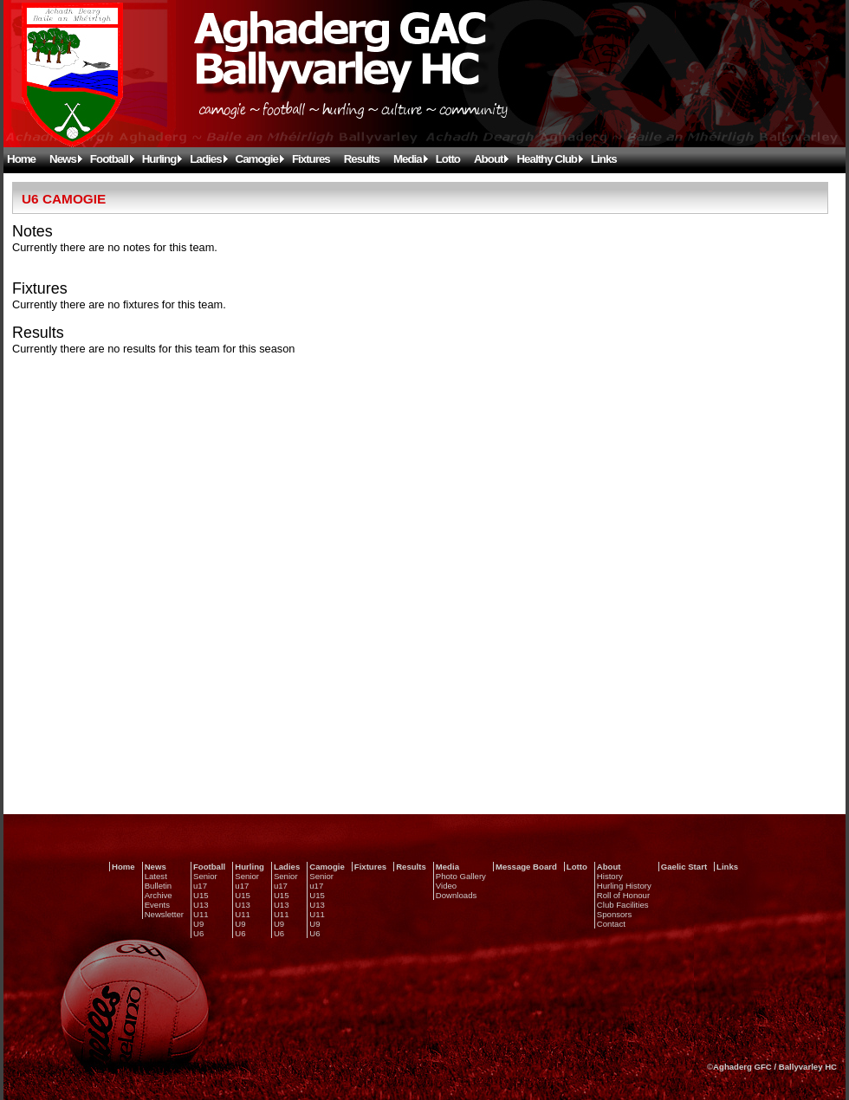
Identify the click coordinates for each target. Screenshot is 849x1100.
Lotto (448, 158)
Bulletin (158, 885)
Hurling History (624, 885)
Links (604, 158)
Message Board (526, 866)
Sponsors (614, 914)
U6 (198, 933)
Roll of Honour (623, 895)
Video (446, 885)
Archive (158, 895)
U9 (198, 924)
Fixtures (311, 158)
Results (361, 158)
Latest (156, 876)
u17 (200, 885)
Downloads (456, 895)
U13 (201, 904)
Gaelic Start (684, 866)
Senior (205, 876)
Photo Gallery (461, 876)
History (610, 876)
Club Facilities (623, 904)
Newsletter (164, 914)
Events (157, 904)
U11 (201, 914)
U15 (201, 895)
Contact (611, 924)
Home (21, 158)
